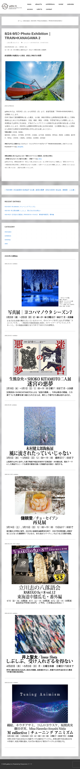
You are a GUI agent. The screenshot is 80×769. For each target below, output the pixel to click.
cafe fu (39, 9)
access (30, 9)
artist (6, 243)
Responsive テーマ (26, 764)
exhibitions (50, 4)
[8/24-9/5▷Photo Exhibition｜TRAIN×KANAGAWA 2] (15, 42)
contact (49, 9)
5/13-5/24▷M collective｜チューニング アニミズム (20, 206)
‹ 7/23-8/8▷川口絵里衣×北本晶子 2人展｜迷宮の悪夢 (24, 190)
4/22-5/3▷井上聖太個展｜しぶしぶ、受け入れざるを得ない (23, 210)
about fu (38, 4)
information (34, 42)
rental (61, 4)
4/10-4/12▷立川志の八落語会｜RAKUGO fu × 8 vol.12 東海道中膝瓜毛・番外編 (29, 214)
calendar (70, 4)
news (29, 4)
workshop (8, 239)
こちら (40, 159)
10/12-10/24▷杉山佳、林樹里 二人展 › (60, 190)
